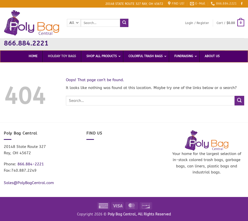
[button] (197, 23)
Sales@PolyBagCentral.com (29, 183)
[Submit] (124, 23)
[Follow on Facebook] (241, 3)
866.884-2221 (30, 164)
